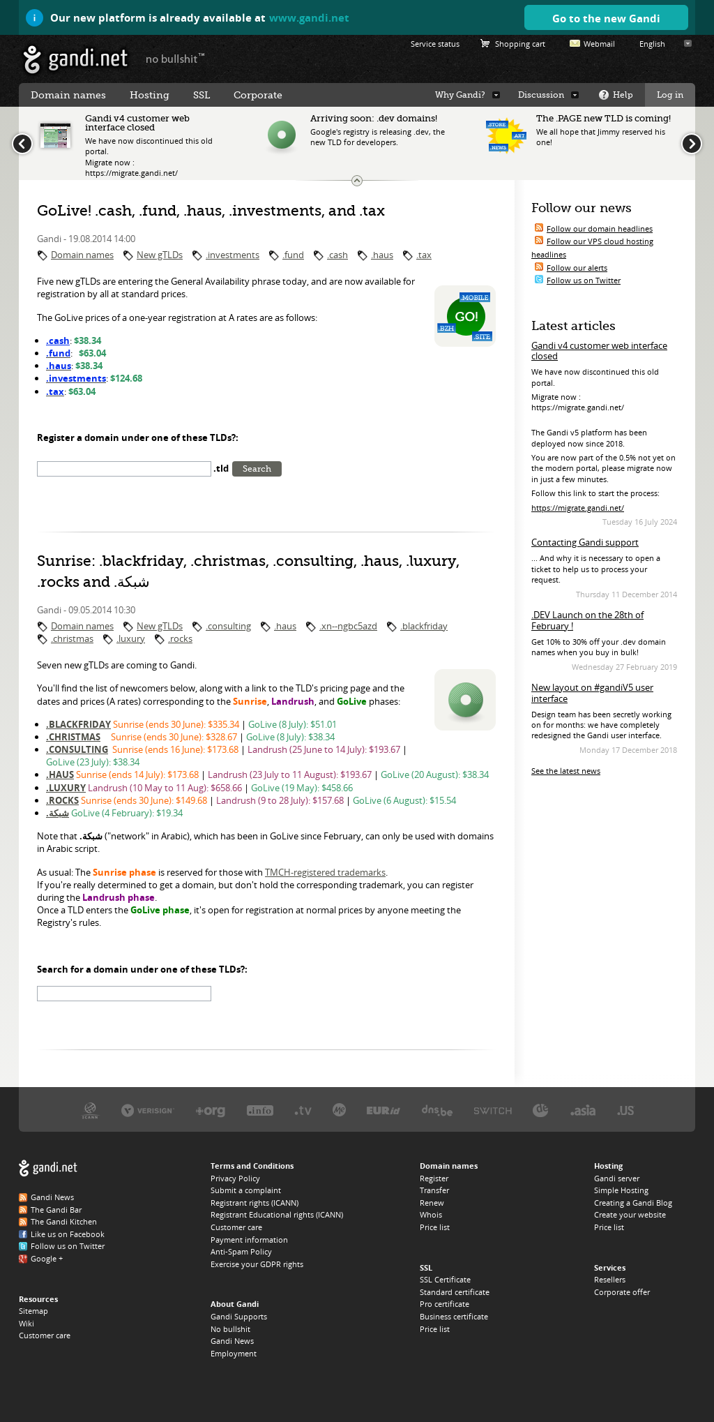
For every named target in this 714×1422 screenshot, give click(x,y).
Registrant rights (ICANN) (254, 1202)
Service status (435, 43)
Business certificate (454, 1316)
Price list (435, 1227)
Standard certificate (454, 1292)
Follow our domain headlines (600, 228)
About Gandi (235, 1303)
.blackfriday (424, 626)
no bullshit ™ (175, 58)
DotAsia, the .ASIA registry (583, 1109)
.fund (293, 254)
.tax (424, 254)
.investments (232, 254)
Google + (47, 1258)
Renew (432, 1202)
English (652, 43)
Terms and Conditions (252, 1165)
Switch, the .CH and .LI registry (493, 1109)
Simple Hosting (621, 1190)
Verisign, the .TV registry (303, 1109)
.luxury (130, 638)
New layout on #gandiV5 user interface (592, 693)
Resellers (609, 1279)
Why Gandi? (460, 95)
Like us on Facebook (68, 1234)
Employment (234, 1353)
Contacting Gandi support (585, 542)
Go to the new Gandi (606, 18)
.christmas (72, 638)
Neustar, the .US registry (626, 1109)
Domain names (82, 254)
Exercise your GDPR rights (257, 1264)
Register (434, 1178)
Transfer (434, 1190)
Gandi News (52, 1197)
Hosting (149, 94)
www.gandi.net (309, 17)
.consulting (228, 626)
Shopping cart (520, 43)
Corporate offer (622, 1292)
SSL (201, 94)
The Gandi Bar (56, 1209)
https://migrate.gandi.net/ (577, 507)
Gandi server (616, 1178)
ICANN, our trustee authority (90, 1109)
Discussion (541, 95)
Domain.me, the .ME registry (339, 1109)
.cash (337, 254)
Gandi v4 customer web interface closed (599, 351)
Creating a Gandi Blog (633, 1202)
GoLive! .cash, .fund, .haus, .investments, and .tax (211, 210)
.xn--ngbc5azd (348, 626)
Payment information (249, 1239)
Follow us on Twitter (584, 280)
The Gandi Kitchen (64, 1221)
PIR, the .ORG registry (210, 1109)
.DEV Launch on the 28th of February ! (587, 620)
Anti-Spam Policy (241, 1251)
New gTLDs (160, 254)
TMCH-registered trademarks (325, 872)
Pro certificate (444, 1303)
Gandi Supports (239, 1316)
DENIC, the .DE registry (541, 1109)
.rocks (180, 638)
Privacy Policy (235, 1178)
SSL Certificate (445, 1279)
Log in (670, 95)
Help (623, 95)
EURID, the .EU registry (383, 1109)
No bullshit (230, 1329)
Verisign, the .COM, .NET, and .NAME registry (147, 1109)
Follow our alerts (577, 267)
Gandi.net (48, 1168)
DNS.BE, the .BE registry (437, 1109)
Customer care (44, 1335)
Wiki (26, 1323)
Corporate (258, 94)
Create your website (630, 1214)
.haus (382, 254)
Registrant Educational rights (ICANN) (277, 1214)
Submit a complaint (246, 1190)
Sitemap (33, 1310)
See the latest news (565, 770)
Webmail (599, 43)
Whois (431, 1214)
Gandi (75, 59)
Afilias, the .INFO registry (260, 1109)
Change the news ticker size (357, 180)
